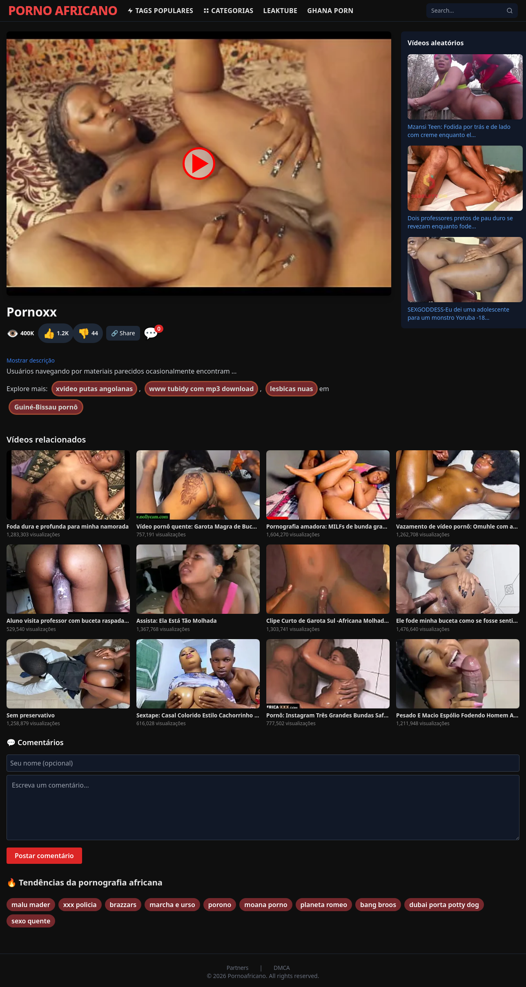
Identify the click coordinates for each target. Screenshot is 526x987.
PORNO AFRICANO (62, 10)
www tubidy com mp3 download (201, 388)
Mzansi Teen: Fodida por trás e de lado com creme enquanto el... (459, 131)
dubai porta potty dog (444, 904)
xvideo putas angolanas (94, 388)
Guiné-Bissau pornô (46, 407)
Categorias (228, 10)
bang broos (378, 904)
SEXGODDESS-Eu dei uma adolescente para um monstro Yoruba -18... (458, 313)
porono (219, 904)
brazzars (123, 904)
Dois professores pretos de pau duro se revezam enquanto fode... (460, 222)
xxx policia (80, 904)
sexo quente (30, 920)
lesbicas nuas (291, 388)
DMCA (282, 968)
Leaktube (280, 10)
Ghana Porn (330, 10)
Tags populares (160, 10)
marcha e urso (172, 904)
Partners (238, 968)
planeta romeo (324, 904)
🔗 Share (123, 333)
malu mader (30, 904)
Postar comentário (44, 855)
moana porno (265, 904)
